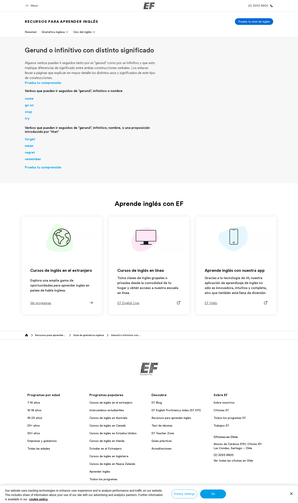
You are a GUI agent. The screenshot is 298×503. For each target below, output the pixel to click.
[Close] (291, 493)
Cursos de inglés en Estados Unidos (113, 433)
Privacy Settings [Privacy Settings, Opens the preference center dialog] (184, 494)
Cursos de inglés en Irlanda (106, 441)
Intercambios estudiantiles (106, 410)
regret (30, 152)
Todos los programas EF (230, 418)
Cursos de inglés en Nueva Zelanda (112, 464)
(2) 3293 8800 (224, 455)
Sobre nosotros (224, 402)
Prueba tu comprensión (43, 83)
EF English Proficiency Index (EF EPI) (176, 410)
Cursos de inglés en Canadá (107, 425)
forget (30, 139)
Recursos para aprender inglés (171, 418)
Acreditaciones (161, 448)
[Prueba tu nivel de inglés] (254, 21)
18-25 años (34, 418)
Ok (213, 494)
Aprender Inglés (99, 471)
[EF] (149, 5)
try (27, 118)
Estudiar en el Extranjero (105, 448)
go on (29, 105)
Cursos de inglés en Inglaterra (108, 456)
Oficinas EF (221, 410)
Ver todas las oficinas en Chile (233, 460)
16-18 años (34, 410)
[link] (61, 21)
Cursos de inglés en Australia (108, 418)
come (29, 98)
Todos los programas (103, 479)
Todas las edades (38, 448)
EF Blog (156, 402)
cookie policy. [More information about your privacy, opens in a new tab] (38, 499)
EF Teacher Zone (162, 433)
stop (28, 112)
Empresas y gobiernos (42, 441)
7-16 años (33, 402)
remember (33, 159)
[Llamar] (259, 6)
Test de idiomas (161, 425)
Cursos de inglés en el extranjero (110, 402)
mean (29, 146)
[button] (32, 5)
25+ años (33, 425)
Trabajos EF (221, 425)
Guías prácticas (161, 441)
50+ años (33, 433)
